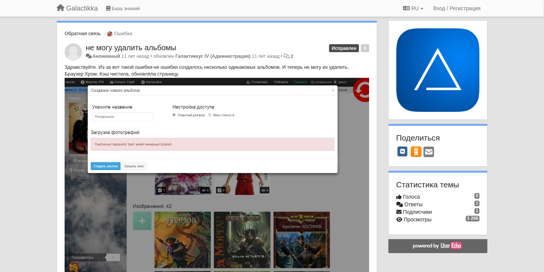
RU (413, 8)
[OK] (416, 151)
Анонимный (106, 56)
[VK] (403, 151)
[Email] (428, 152)
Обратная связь (83, 33)
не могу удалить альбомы (131, 47)
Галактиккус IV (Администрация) (212, 56)
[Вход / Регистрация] (457, 8)
